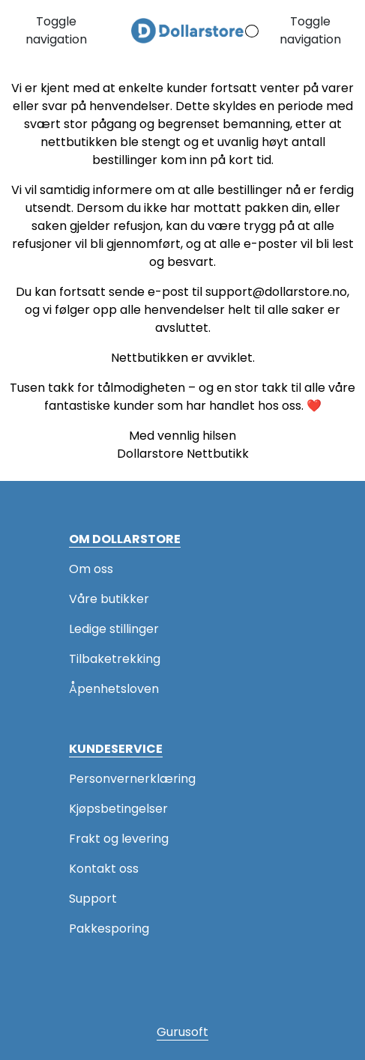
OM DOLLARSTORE (125, 539)
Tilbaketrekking (114, 658)
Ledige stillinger (114, 628)
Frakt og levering (119, 838)
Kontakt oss (104, 868)
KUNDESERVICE (116, 748)
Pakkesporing (109, 928)
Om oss (91, 569)
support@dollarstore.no (276, 291)
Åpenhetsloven (114, 688)
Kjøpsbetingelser (118, 808)
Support (93, 898)
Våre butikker (109, 599)
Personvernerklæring (132, 778)
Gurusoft (182, 1032)
